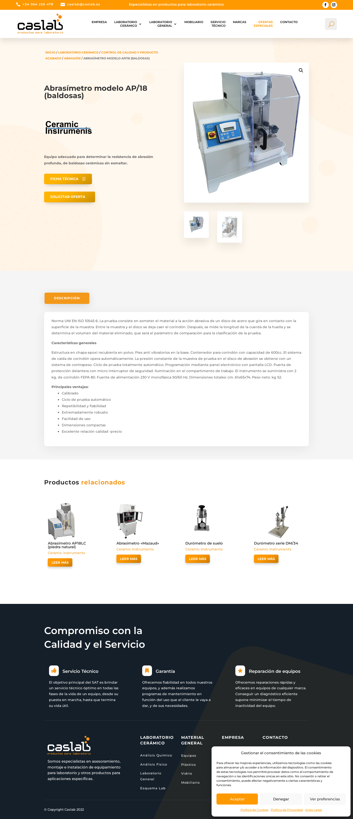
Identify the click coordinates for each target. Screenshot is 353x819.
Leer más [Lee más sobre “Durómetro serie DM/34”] (266, 559)
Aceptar (237, 799)
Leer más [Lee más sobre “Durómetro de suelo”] (197, 559)
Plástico (188, 765)
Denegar (281, 799)
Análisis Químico (156, 755)
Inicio (50, 52)
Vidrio (186, 773)
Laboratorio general (160, 23)
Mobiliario (193, 22)
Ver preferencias (325, 799)
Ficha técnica (64, 179)
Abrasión (72, 58)
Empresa (99, 22)
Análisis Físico (153, 764)
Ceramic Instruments (66, 553)
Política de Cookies (254, 810)
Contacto (289, 22)
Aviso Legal (313, 810)
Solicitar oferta (67, 197)
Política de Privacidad (287, 810)
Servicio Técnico (218, 23)
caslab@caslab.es (83, 4)
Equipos (188, 755)
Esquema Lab (153, 788)
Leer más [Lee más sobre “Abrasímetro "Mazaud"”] (128, 559)
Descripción (67, 298)
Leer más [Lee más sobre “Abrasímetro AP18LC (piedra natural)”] (60, 562)
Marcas (239, 22)
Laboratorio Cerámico (125, 23)
